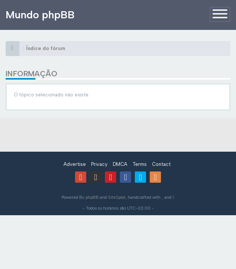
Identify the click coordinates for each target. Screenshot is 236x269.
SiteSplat (116, 197)
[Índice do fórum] (12, 48)
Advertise (74, 164)
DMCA (120, 164)
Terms (140, 164)
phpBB (92, 197)
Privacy (99, 164)
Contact (161, 164)
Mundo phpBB (40, 14)
